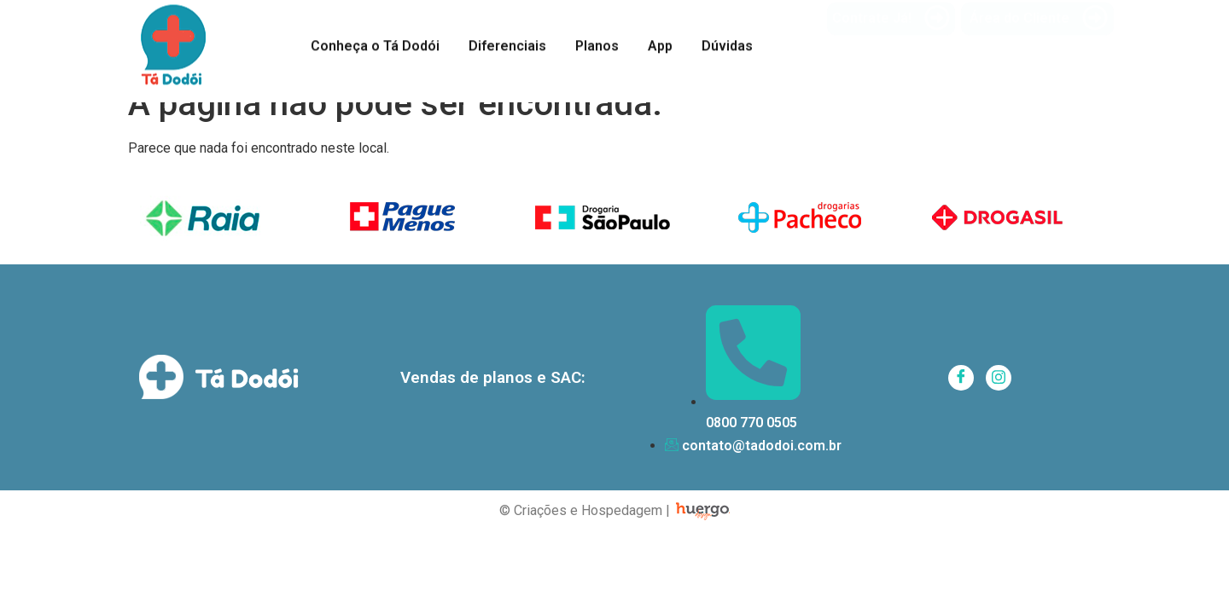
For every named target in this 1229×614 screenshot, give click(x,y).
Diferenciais (507, 43)
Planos (597, 43)
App (660, 43)
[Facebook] (961, 378)
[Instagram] (998, 378)
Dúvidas (727, 43)
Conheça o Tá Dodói (375, 43)
